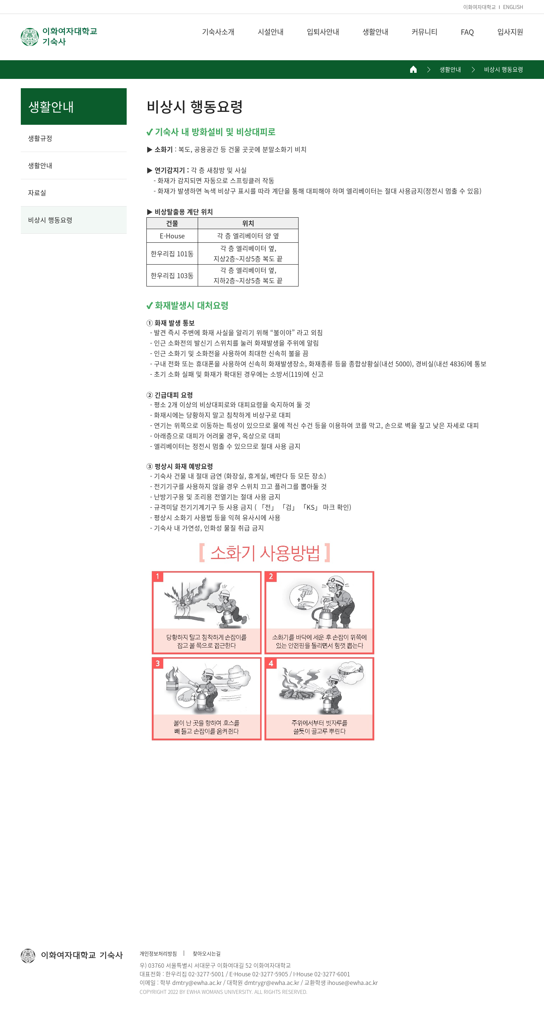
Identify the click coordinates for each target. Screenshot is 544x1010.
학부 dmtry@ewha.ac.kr (191, 982)
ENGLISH (513, 6)
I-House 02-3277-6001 (321, 973)
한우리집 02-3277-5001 (194, 973)
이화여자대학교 (479, 6)
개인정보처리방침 (158, 953)
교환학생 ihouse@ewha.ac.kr (341, 982)
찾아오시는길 (207, 953)
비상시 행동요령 (503, 69)
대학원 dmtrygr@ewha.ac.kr (263, 982)
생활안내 (450, 69)
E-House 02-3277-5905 (258, 973)
